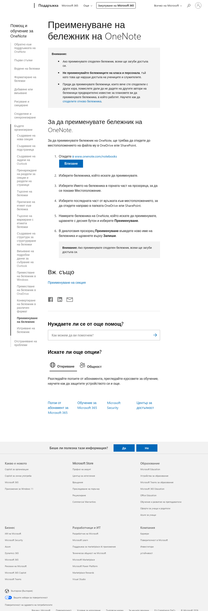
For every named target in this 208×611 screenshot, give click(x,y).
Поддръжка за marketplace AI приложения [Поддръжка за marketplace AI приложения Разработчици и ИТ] (94, 546)
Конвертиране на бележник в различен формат (26, 306)
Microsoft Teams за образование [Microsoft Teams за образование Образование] (156, 482)
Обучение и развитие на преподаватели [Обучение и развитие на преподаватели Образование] (160, 501)
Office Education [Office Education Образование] (148, 495)
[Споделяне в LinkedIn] (58, 298)
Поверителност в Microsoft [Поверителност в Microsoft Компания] (154, 540)
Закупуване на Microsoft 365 (116, 5)
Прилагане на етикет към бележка (26, 205)
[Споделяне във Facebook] (51, 298)
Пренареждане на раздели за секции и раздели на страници (27, 178)
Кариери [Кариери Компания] (144, 533)
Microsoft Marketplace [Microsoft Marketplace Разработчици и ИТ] (84, 559)
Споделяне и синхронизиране (25, 115)
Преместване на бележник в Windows (26, 276)
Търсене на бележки (24, 193)
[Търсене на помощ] (188, 5)
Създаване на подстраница (26, 147)
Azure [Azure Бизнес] (8, 546)
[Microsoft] (19, 5)
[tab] (63, 366)
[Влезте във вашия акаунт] (198, 5)
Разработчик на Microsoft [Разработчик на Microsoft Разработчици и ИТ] (85, 533)
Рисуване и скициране (21, 103)
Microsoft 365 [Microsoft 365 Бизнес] (11, 559)
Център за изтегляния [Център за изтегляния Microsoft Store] (84, 475)
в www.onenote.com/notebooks (94, 156)
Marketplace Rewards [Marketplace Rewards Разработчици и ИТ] (83, 572)
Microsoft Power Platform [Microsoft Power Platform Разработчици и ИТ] (85, 566)
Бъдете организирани (23, 127)
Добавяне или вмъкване (23, 91)
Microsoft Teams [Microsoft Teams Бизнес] (13, 579)
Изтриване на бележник (26, 330)
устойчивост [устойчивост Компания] (146, 553)
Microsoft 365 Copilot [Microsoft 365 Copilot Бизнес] (15, 572)
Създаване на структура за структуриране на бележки (26, 239)
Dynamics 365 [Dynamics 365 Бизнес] (12, 553)
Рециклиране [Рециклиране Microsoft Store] (79, 495)
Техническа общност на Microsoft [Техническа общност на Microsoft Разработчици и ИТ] (89, 553)
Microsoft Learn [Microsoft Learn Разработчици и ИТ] (80, 540)
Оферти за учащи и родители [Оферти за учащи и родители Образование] (155, 508)
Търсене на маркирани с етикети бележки (25, 221)
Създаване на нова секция (26, 137)
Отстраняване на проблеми (25, 343)
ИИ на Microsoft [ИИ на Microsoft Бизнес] (13, 533)
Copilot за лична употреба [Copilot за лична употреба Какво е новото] (18, 475)
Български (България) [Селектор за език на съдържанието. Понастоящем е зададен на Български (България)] (22, 590)
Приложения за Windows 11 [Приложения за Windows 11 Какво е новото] (19, 488)
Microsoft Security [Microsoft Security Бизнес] (14, 540)
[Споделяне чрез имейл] (68, 298)
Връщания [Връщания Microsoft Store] (78, 482)
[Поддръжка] (48, 5)
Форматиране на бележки (25, 79)
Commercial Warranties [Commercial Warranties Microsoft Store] (84, 501)
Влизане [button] (71, 163)
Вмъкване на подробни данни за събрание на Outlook (25, 258)
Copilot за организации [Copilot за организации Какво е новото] (16, 469)
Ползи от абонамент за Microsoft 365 (58, 408)
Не (147, 448)
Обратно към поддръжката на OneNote (25, 48)
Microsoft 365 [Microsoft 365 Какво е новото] (11, 482)
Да (124, 448)
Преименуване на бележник (27, 320)
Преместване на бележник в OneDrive (26, 290)
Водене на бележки (27, 68)
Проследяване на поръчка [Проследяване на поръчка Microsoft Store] (86, 488)
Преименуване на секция (67, 282)
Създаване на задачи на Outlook (26, 159)
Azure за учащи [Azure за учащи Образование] (148, 514)
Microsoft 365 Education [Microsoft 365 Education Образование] (152, 488)
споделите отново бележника (82, 101)
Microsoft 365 (70, 5)
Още (86, 5)
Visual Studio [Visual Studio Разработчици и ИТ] (79, 579)
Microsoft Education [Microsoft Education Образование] (150, 469)
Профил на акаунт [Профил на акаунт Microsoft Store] (82, 469)
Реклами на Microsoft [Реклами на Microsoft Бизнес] (16, 566)
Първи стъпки (23, 60)
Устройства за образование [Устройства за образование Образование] (154, 475)
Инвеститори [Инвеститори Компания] (147, 546)
